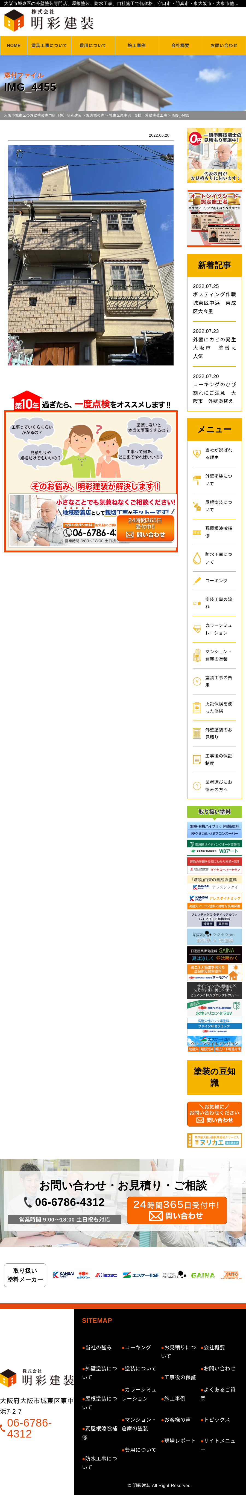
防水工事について (218, 558)
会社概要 (180, 45)
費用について (93, 45)
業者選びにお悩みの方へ (218, 786)
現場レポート (180, 1441)
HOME (14, 45)
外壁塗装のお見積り (218, 734)
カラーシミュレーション (218, 629)
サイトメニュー (218, 1445)
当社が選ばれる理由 (218, 454)
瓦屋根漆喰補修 (218, 532)
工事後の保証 (180, 1377)
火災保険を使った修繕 (218, 708)
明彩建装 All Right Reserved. (162, 1485)
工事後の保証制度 (218, 760)
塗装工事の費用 (218, 681)
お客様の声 (177, 1420)
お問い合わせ (224, 45)
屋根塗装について (218, 506)
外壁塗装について (218, 480)
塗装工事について (49, 45)
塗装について (140, 1369)
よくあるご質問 (218, 1394)
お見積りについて (178, 1352)
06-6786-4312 (70, 1202)
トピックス (217, 1420)
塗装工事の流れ (218, 603)
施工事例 (137, 45)
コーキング (216, 580)
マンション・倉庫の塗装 (218, 655)
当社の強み (98, 1347)
